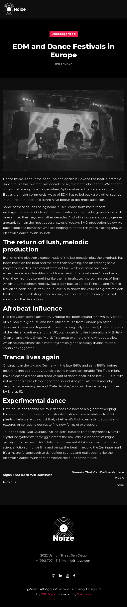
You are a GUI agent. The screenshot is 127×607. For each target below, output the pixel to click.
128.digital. (49, 594)
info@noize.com (79, 561)
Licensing (77, 589)
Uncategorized (64, 34)
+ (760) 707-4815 (48, 561)
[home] (14, 9)
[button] (122, 9)
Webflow (84, 594)
